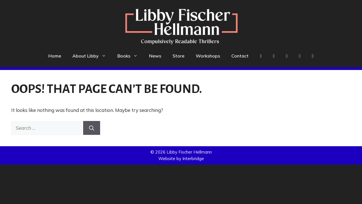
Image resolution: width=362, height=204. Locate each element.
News (155, 56)
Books (130, 55)
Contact (240, 56)
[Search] (91, 128)
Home (54, 56)
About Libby (92, 55)
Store (178, 56)
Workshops (208, 56)
